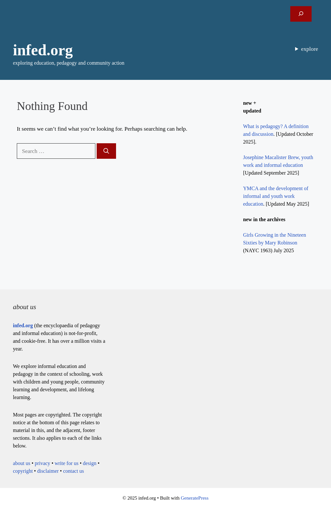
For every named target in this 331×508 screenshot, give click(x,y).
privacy (42, 463)
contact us (73, 471)
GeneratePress (194, 498)
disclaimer (48, 471)
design (89, 463)
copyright (23, 471)
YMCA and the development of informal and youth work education (275, 196)
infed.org (43, 50)
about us (21, 463)
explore (309, 49)
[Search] (106, 151)
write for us (67, 463)
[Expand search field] (301, 14)
